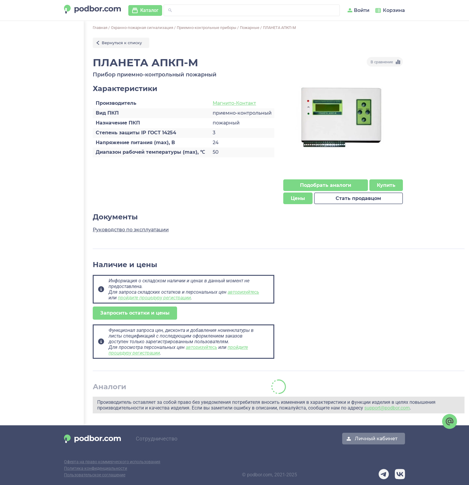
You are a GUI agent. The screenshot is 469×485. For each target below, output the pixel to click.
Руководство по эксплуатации (131, 230)
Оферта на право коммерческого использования (112, 461)
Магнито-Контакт (234, 103)
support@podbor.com (387, 408)
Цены (298, 198)
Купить (386, 185)
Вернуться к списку (122, 43)
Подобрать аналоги (325, 185)
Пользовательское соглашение (94, 475)
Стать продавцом (358, 198)
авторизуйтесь (243, 292)
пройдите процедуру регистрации (154, 298)
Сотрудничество (156, 439)
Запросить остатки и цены (135, 313)
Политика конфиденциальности (95, 468)
